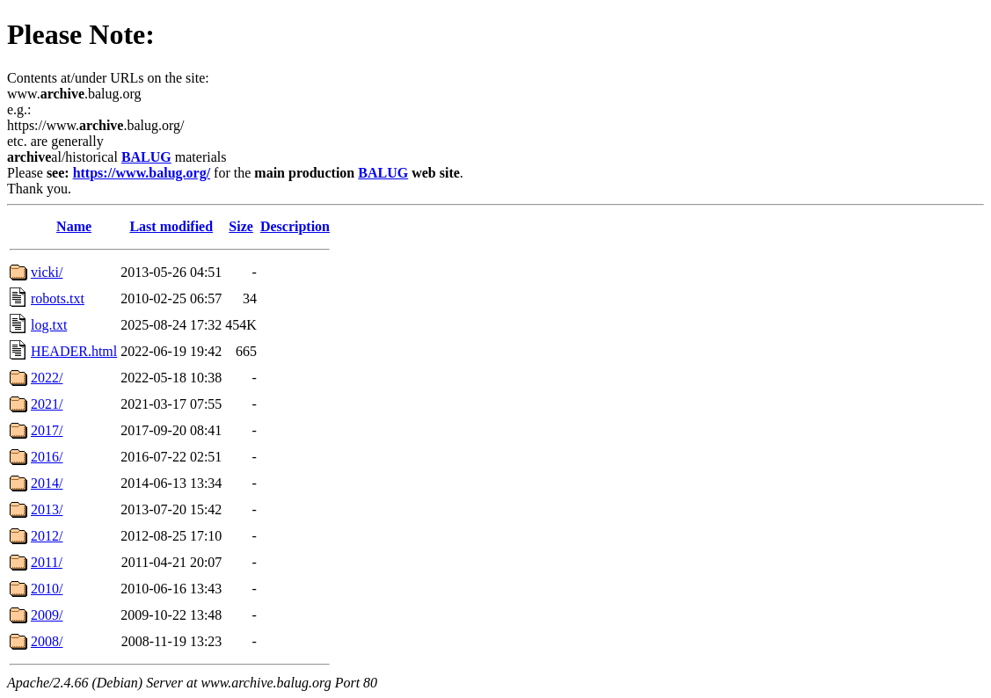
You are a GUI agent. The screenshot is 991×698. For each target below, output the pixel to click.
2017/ (46, 430)
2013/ (46, 509)
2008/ (46, 641)
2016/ (46, 456)
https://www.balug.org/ (141, 172)
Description (295, 226)
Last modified (171, 226)
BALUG (146, 156)
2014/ (46, 483)
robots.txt (57, 298)
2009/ (46, 614)
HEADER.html (74, 351)
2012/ (46, 535)
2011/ (46, 562)
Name (73, 226)
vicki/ (46, 272)
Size (241, 226)
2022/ (46, 377)
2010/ (46, 588)
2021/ (46, 403)
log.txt (49, 324)
